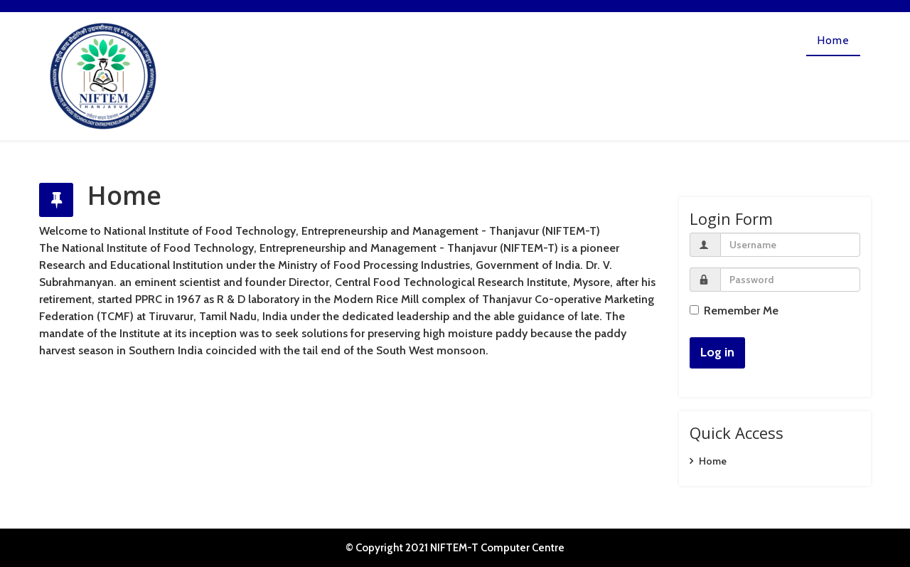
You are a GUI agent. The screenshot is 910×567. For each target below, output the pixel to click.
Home (833, 40)
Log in (717, 352)
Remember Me (734, 310)
